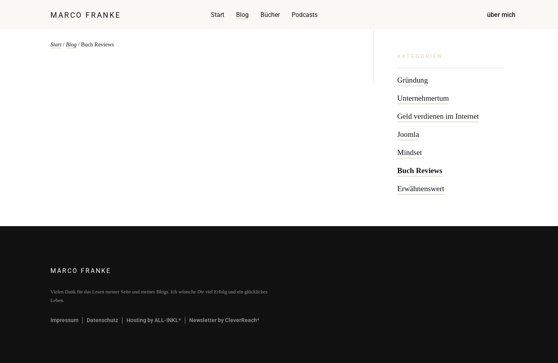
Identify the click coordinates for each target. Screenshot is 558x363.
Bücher (270, 14)
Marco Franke (85, 15)
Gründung (412, 80)
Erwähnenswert (420, 188)
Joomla (408, 134)
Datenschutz (102, 320)
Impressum (64, 320)
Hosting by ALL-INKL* (153, 320)
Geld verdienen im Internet (438, 116)
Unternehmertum (423, 98)
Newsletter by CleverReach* (224, 320)
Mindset (409, 152)
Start (217, 14)
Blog (242, 14)
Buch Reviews (420, 170)
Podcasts (305, 14)
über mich (501, 14)
